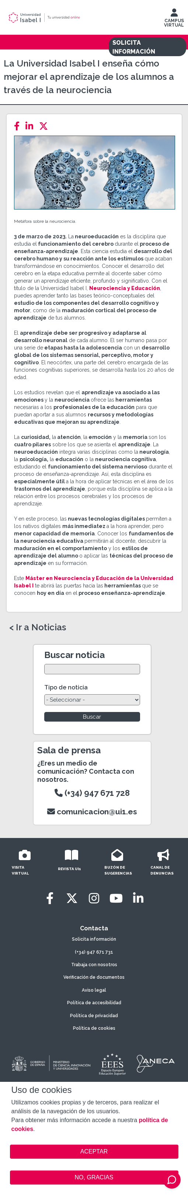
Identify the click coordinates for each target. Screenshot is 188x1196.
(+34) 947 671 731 (94, 952)
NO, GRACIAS (94, 1177)
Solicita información (94, 939)
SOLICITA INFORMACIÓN (133, 47)
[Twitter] (45, 126)
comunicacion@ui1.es (92, 811)
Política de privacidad (94, 1015)
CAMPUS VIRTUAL (174, 19)
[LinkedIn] (31, 126)
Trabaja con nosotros (94, 964)
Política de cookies (94, 1028)
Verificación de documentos (94, 977)
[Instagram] (94, 898)
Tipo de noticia (66, 687)
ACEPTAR (94, 1151)
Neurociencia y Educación (124, 288)
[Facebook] (19, 126)
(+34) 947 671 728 (92, 793)
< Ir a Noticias (37, 627)
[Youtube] (116, 898)
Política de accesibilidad (94, 1002)
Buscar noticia (74, 655)
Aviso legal (94, 990)
